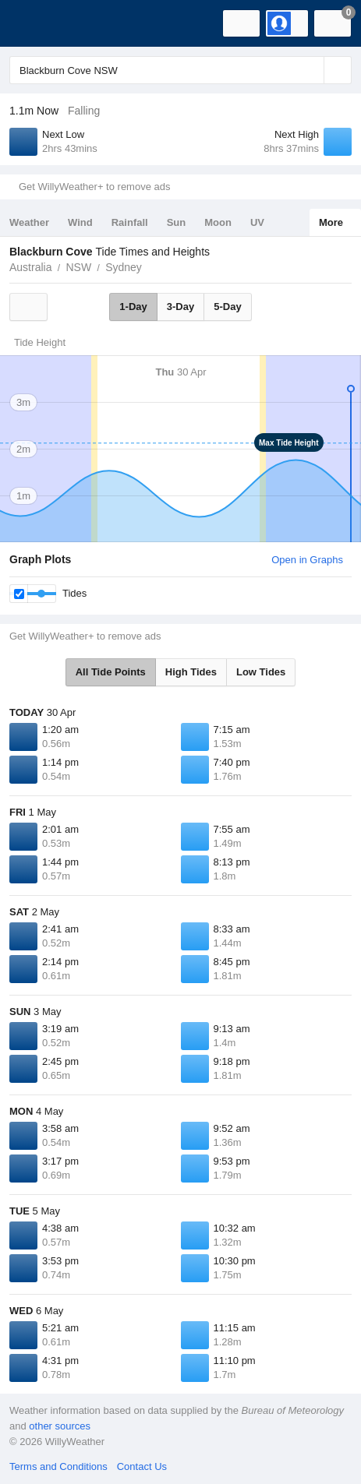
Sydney (123, 267)
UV (257, 222)
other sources (59, 1426)
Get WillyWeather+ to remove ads (94, 186)
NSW (78, 267)
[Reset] (310, 70)
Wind (80, 222)
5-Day (227, 306)
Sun (176, 222)
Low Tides (260, 672)
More (331, 222)
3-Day (180, 306)
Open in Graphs (307, 560)
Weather (29, 222)
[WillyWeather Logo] (35, 23)
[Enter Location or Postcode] (180, 70)
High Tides (191, 672)
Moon (218, 222)
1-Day (133, 306)
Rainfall (129, 222)
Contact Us (142, 1466)
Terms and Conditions (58, 1466)
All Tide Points (111, 672)
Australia (30, 267)
